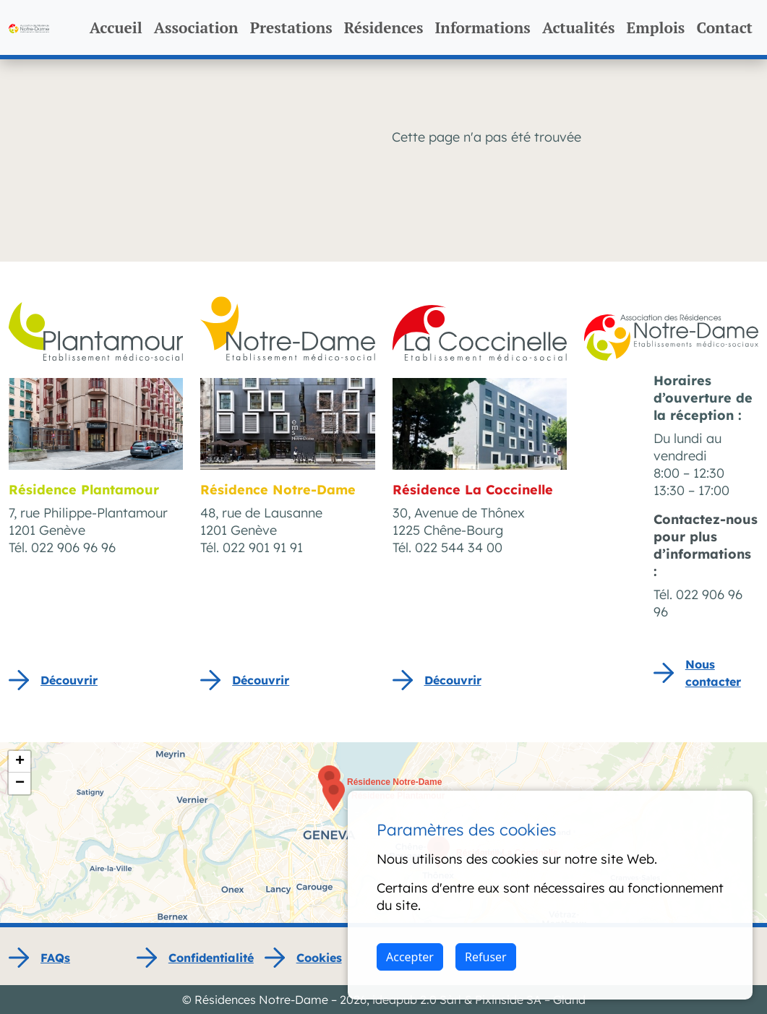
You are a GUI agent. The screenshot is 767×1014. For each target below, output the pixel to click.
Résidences (384, 27)
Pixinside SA (508, 999)
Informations (483, 27)
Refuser (486, 957)
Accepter (410, 957)
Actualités (578, 27)
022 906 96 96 (73, 547)
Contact (724, 27)
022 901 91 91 (263, 547)
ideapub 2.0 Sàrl (416, 999)
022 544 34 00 (458, 547)
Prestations (291, 27)
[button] (333, 795)
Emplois (656, 27)
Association (196, 27)
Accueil (116, 27)
